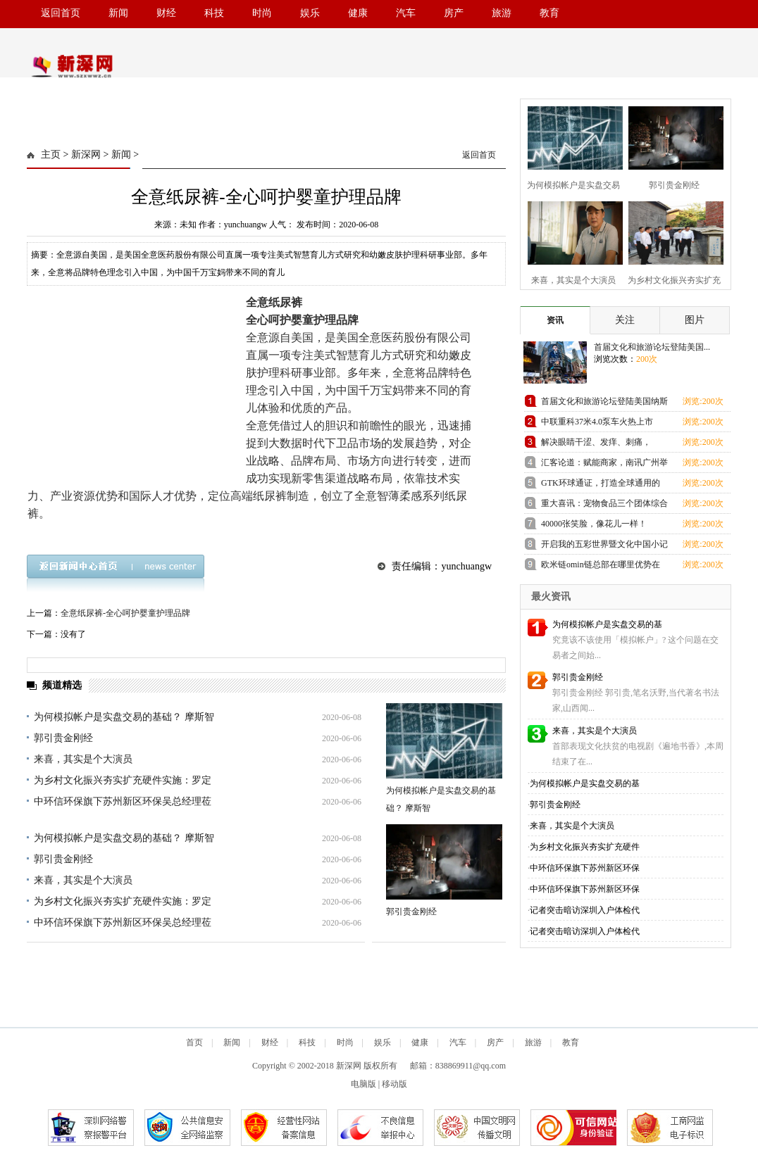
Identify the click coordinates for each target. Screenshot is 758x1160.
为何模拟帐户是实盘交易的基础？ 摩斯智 (124, 717)
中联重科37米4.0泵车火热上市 (597, 422)
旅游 (501, 13)
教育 (549, 13)
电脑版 (363, 1084)
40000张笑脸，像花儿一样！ (594, 524)
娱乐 (310, 13)
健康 (358, 13)
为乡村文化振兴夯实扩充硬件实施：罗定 (122, 780)
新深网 (86, 154)
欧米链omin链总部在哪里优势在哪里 (600, 567)
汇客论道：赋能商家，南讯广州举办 (604, 465)
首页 (194, 1042)
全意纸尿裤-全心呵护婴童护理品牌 (125, 613)
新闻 (118, 13)
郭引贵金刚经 (63, 738)
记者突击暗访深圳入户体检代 (585, 910)
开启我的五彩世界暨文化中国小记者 (604, 546)
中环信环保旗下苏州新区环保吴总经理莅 (122, 801)
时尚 (262, 13)
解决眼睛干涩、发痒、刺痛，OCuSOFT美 (596, 444)
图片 (694, 320)
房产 (454, 13)
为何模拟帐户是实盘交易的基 (607, 624)
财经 (166, 13)
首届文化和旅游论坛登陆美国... (652, 347)
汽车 (406, 13)
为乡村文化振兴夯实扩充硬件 (585, 847)
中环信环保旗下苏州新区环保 (585, 868)
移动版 (394, 1084)
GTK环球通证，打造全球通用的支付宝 (600, 485)
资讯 (555, 320)
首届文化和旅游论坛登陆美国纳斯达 (604, 403)
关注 (625, 320)
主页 (51, 154)
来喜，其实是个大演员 (83, 759)
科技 (214, 13)
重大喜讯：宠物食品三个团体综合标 (604, 505)
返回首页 (60, 13)
